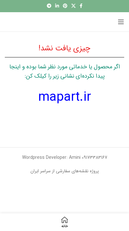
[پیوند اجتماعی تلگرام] (49, 6)
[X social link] (73, 6)
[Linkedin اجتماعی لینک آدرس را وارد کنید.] (57, 6)
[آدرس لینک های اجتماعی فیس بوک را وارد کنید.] (81, 6)
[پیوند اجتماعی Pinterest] (65, 6)
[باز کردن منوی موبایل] (121, 21)
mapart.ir (64, 97)
